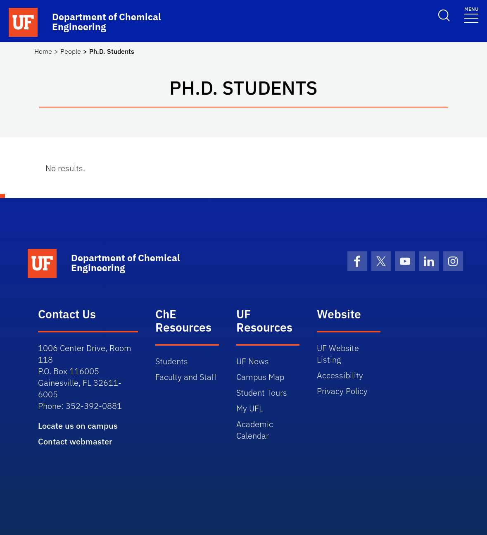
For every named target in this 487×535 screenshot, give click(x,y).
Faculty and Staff (185, 376)
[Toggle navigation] (471, 14)
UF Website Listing (338, 353)
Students (171, 361)
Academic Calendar (254, 429)
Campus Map (260, 376)
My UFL (249, 408)
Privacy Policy (342, 390)
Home (43, 51)
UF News (252, 361)
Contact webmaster (75, 441)
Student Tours (261, 392)
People (70, 51)
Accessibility (340, 375)
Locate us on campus (78, 425)
